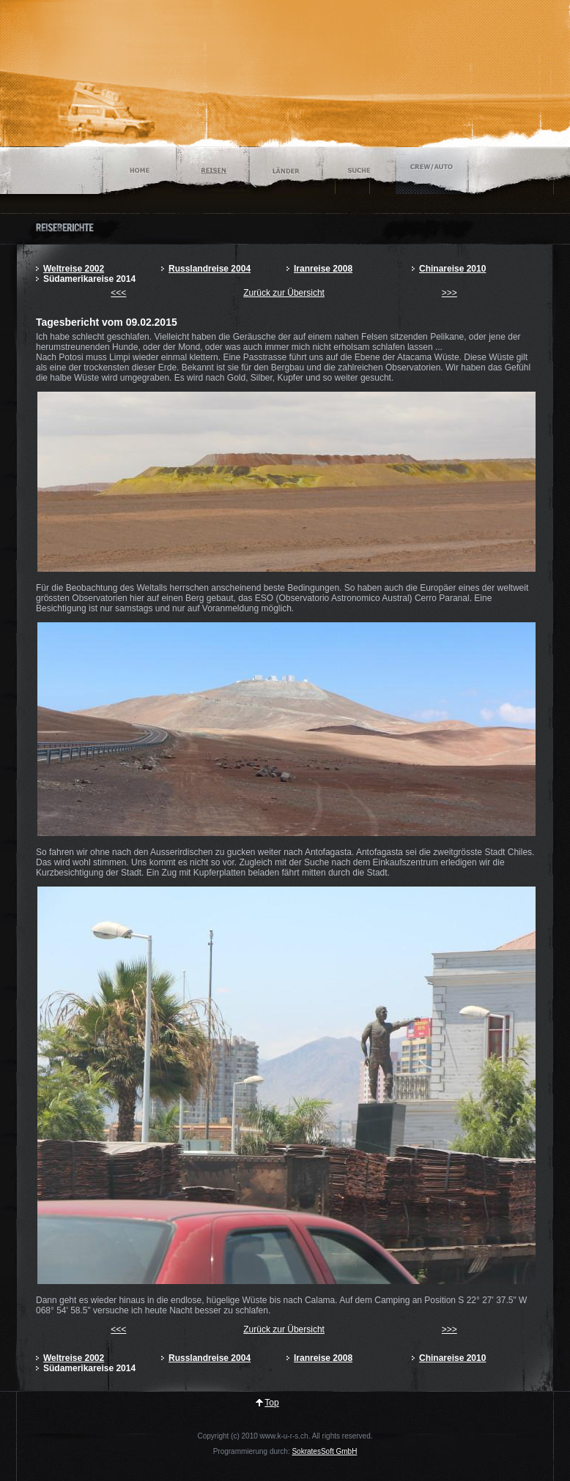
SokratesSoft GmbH (324, 1451)
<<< (118, 293)
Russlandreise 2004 (210, 269)
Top (271, 1403)
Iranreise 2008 (323, 269)
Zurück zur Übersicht (284, 293)
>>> (449, 293)
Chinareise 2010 (452, 269)
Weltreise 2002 (73, 269)
